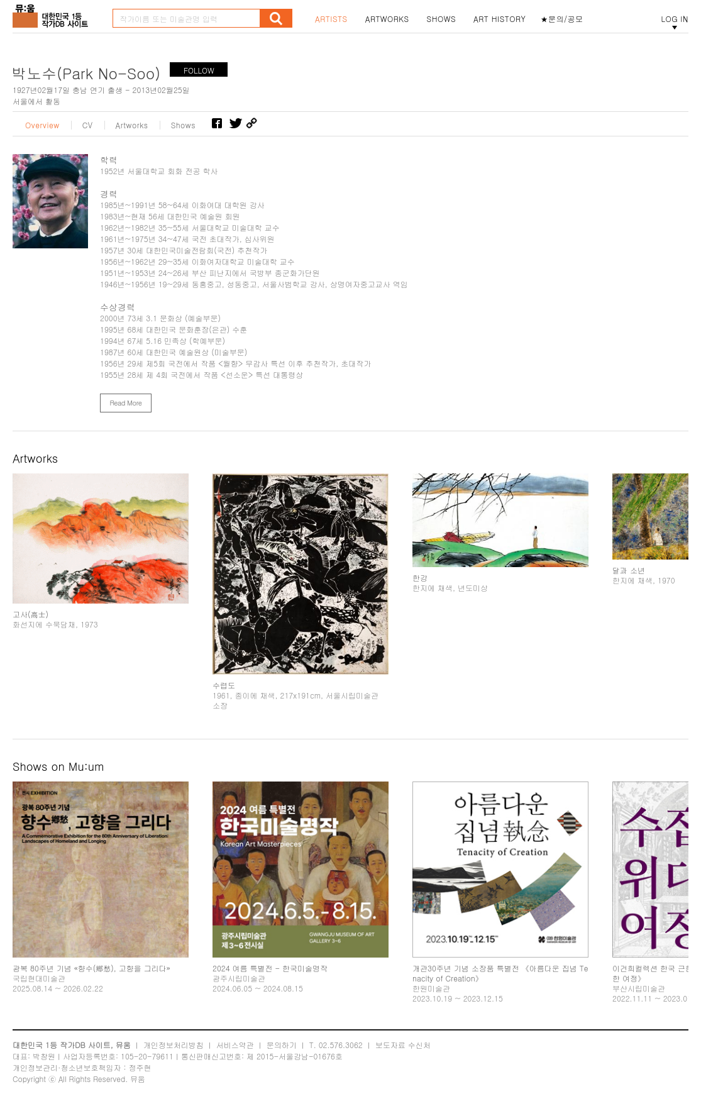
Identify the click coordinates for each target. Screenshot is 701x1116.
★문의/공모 (562, 19)
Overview (42, 125)
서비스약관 (235, 1044)
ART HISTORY (499, 19)
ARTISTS (331, 19)
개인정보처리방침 (173, 1044)
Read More (125, 402)
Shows (183, 125)
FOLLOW (199, 70)
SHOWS (441, 19)
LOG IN (674, 19)
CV (87, 125)
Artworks (132, 125)
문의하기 (282, 1044)
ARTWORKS (387, 19)
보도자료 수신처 (403, 1044)
